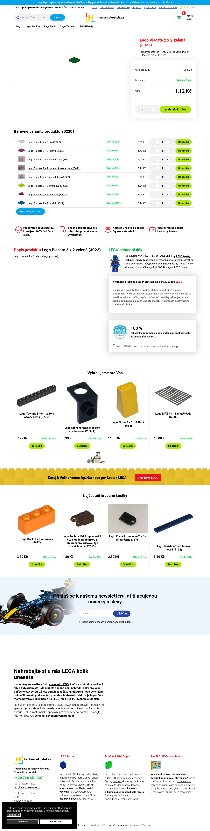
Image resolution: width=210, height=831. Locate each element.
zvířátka (117, 781)
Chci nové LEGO (148, 478)
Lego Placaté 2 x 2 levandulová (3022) (49, 177)
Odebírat (122, 613)
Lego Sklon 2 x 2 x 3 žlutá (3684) (128, 424)
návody (174, 263)
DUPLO (71, 699)
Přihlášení (189, 7)
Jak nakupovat (107, 7)
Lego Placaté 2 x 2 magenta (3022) (47, 194)
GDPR (17, 796)
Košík (189, 18)
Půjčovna (136, 7)
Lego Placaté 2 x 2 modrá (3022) (46, 203)
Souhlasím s (105, 621)
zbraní (179, 259)
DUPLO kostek (116, 778)
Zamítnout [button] (23, 822)
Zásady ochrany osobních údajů (113, 621)
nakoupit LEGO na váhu (72, 781)
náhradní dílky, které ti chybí (76, 777)
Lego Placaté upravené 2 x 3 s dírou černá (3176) (128, 538)
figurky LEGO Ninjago (160, 267)
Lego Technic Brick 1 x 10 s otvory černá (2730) (36, 415)
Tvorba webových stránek (127, 825)
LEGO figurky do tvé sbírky (84, 774)
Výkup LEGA (150, 7)
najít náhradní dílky (77, 688)
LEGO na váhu (181, 267)
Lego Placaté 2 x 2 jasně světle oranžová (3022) (54, 168)
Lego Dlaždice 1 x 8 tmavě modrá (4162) (173, 548)
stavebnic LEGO (59, 684)
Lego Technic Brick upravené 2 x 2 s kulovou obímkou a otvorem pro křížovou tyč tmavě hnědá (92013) (82, 541)
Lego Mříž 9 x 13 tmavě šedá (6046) (173, 415)
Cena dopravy (123, 7)
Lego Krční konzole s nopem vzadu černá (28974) (82, 429)
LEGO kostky (183, 256)
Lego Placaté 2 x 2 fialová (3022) (46, 150)
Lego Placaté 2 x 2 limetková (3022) (48, 185)
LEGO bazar (106, 825)
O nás (94, 7)
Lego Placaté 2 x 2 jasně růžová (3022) (49, 159)
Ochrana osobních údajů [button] (56, 811)
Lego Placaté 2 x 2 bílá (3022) (44, 142)
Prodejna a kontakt (168, 7)
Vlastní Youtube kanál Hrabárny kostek (166, 229)
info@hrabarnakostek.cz (27, 787)
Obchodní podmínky (24, 793)
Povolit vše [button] (55, 822)
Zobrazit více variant (30, 211)
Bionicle (94, 699)
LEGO (179, 281)
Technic (81, 699)
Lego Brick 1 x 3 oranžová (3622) (36, 540)
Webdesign (147, 825)
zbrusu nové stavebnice (178, 791)
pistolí (170, 259)
